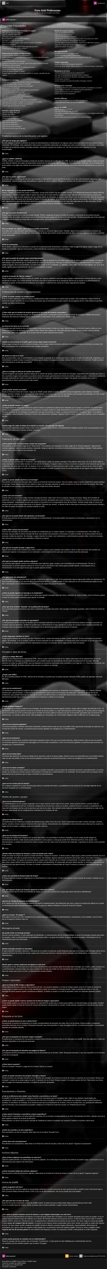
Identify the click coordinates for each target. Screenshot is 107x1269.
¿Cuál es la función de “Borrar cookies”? (14, 48)
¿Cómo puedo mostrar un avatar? (12, 69)
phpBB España (21, 1263)
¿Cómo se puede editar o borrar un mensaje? (16, 84)
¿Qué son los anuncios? (9, 122)
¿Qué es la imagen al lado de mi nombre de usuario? (18, 67)
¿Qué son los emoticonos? (10, 116)
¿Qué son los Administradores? (64, 32)
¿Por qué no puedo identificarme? (12, 40)
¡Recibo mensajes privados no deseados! (68, 55)
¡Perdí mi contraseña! (9, 44)
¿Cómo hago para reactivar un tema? (14, 106)
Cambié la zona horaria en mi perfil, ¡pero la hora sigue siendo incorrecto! (25, 63)
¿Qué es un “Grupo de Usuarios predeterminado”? (70, 44)
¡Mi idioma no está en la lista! (11, 65)
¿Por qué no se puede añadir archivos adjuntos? (17, 96)
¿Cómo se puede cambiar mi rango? (13, 71)
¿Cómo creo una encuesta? (11, 88)
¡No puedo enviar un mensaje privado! (67, 53)
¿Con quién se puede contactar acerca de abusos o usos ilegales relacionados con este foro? (79, 114)
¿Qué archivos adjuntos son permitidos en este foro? (71, 100)
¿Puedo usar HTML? (8, 114)
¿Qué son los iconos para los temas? (13, 128)
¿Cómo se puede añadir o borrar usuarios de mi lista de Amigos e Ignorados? (79, 66)
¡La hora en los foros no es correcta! (13, 61)
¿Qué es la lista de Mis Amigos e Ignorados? (69, 64)
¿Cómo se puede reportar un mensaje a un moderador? (19, 100)
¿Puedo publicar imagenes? (11, 118)
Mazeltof (17, 1265)
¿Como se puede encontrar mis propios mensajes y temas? (73, 81)
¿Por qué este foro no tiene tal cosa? (66, 111)
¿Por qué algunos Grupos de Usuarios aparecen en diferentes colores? (77, 42)
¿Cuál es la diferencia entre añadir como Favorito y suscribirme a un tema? (78, 87)
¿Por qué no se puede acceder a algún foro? (16, 94)
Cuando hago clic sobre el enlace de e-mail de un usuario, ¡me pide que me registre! (26, 74)
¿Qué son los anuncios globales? (12, 120)
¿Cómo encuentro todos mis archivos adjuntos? (70, 102)
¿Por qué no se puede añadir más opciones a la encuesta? (20, 90)
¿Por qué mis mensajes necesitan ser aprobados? (18, 104)
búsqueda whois (65, 1219)
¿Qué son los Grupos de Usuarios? (66, 36)
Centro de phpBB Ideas (10, 1205)
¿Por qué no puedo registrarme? (12, 36)
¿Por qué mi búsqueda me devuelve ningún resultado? (72, 75)
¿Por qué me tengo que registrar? (12, 32)
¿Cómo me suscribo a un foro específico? (68, 91)
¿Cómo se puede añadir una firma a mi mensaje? (17, 86)
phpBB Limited (84, 1189)
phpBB (28, 362)
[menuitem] (5, 3)
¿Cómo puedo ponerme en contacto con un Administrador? (73, 117)
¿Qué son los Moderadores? (63, 35)
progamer (8, 1265)
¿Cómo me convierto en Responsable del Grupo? (70, 40)
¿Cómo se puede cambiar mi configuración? (16, 55)
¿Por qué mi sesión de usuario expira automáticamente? (20, 46)
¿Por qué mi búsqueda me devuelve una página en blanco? (73, 77)
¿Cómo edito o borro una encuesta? (13, 92)
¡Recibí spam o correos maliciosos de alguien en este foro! (73, 57)
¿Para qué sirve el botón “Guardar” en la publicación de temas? (22, 102)
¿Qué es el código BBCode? (11, 112)
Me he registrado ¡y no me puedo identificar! (16, 38)
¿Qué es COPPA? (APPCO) (11, 35)
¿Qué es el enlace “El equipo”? (64, 46)
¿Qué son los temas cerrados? (11, 126)
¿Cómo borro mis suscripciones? (65, 93)
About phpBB (63, 1191)
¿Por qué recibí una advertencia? (12, 98)
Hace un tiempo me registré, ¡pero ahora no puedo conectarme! (22, 42)
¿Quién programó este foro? (63, 109)
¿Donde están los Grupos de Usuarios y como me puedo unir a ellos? (76, 38)
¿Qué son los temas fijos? (10, 124)
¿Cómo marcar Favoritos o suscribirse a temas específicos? (73, 89)
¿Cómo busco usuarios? (62, 79)
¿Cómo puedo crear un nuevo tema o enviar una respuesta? (21, 82)
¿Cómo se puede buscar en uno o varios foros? (70, 73)
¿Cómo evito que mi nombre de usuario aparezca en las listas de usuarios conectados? (25, 58)
